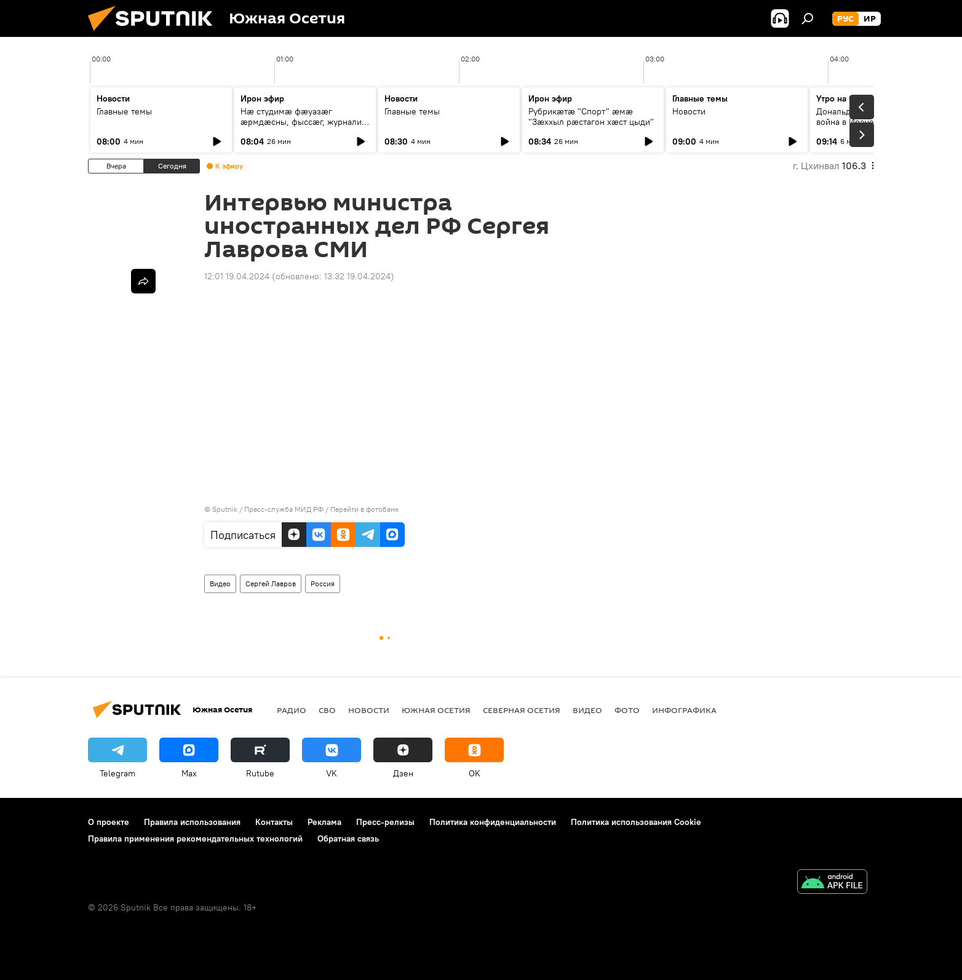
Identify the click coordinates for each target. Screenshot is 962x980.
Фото (627, 709)
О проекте (108, 821)
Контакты (274, 821)
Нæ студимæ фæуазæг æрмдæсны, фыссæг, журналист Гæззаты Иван (305, 122)
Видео (220, 583)
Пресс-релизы (385, 821)
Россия (323, 583)
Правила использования (192, 821)
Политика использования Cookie (636, 821)
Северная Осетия (521, 709)
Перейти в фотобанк (364, 509)
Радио (291, 709)
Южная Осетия (436, 709)
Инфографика (684, 709)
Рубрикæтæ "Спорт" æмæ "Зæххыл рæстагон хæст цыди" (591, 116)
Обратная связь (348, 838)
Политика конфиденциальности (492, 821)
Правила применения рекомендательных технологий (195, 838)
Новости (689, 111)
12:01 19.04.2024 (236, 276)
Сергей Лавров (270, 583)
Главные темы (124, 111)
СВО (327, 709)
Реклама (324, 821)
